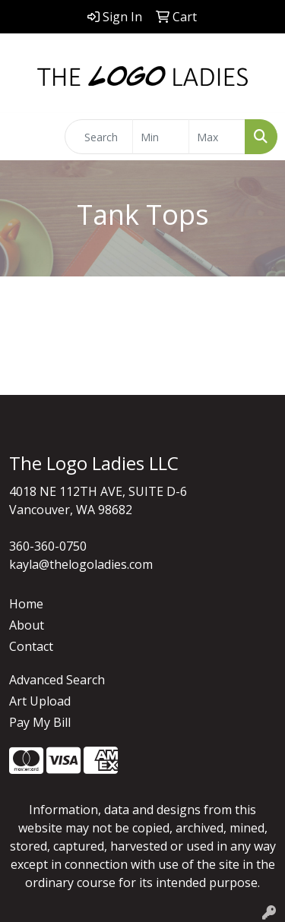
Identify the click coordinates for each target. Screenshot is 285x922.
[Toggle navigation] (24, 136)
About (26, 625)
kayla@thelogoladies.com (81, 564)
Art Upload (40, 701)
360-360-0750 (48, 546)
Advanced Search (57, 679)
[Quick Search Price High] (216, 136)
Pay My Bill (40, 722)
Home (26, 603)
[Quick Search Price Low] (160, 136)
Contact (31, 646)
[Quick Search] (99, 136)
